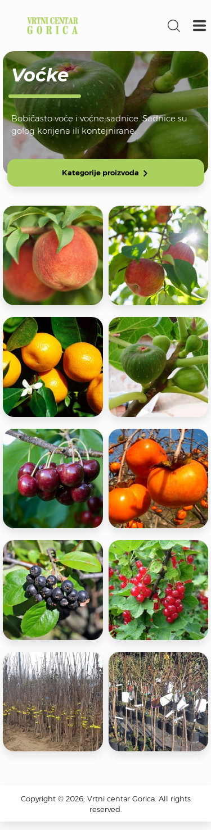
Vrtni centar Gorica (52, 25)
